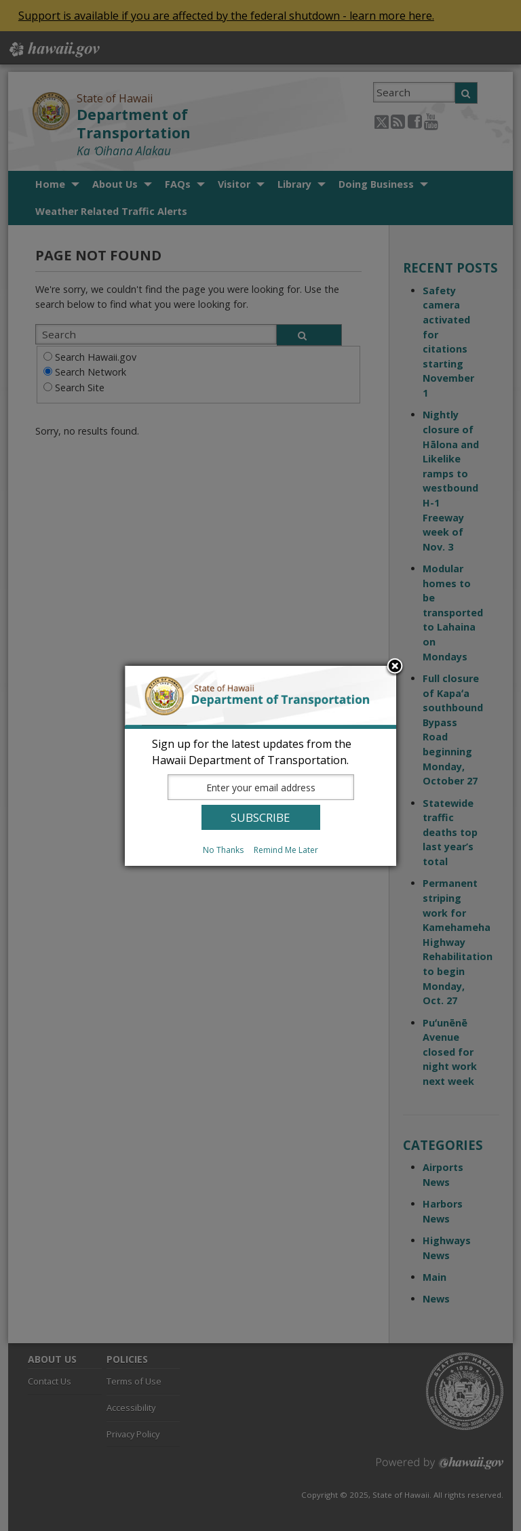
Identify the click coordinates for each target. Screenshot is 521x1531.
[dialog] (260, 766)
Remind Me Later (286, 850)
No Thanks (223, 850)
